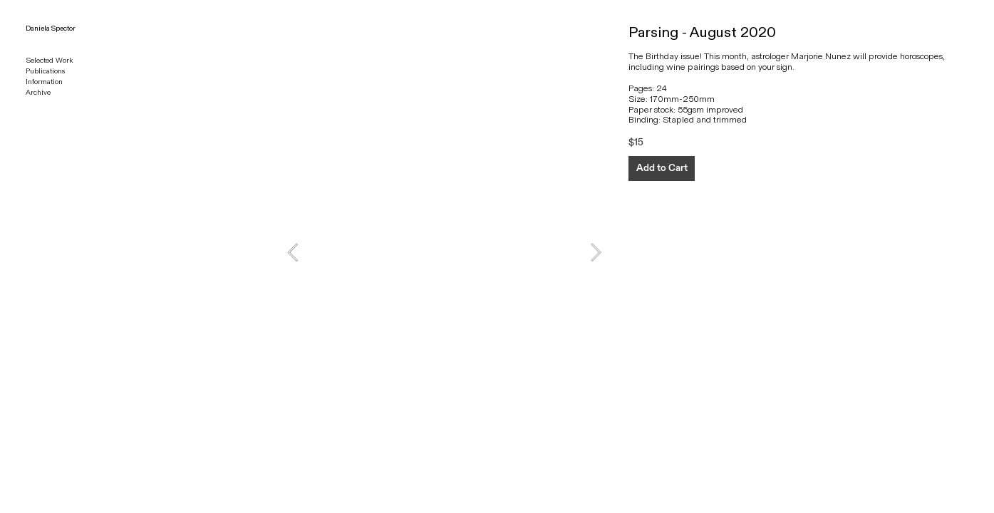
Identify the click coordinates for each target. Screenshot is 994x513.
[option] (444, 252)
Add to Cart (662, 168)
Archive (38, 93)
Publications (45, 71)
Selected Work (49, 61)
